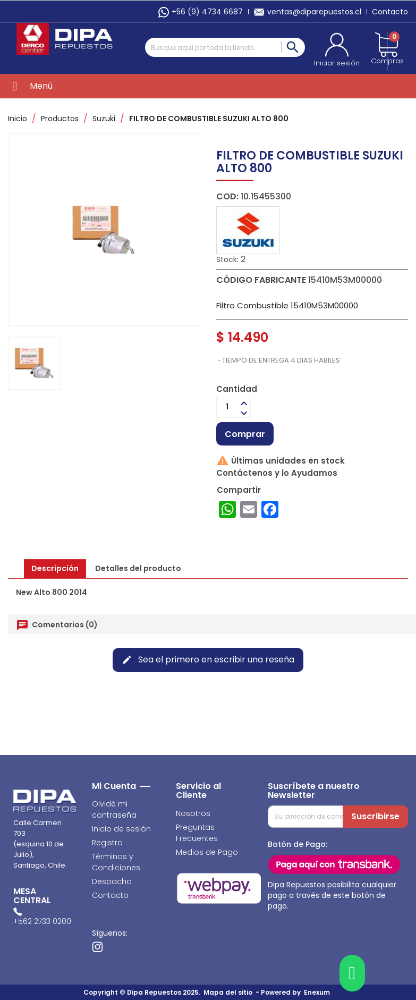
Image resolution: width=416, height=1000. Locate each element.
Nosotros (193, 813)
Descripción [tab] (55, 568)
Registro (107, 842)
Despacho (112, 881)
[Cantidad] (227, 407)
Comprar (245, 434)
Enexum (318, 992)
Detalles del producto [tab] (138, 568)
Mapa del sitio (228, 992)
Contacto (390, 11)
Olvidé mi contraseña (114, 809)
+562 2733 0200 (42, 921)
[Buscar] (225, 47)
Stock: (227, 259)
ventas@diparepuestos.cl (307, 11)
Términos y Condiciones (116, 862)
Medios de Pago (207, 852)
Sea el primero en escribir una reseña (208, 659)
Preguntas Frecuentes (197, 833)
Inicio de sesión (121, 828)
